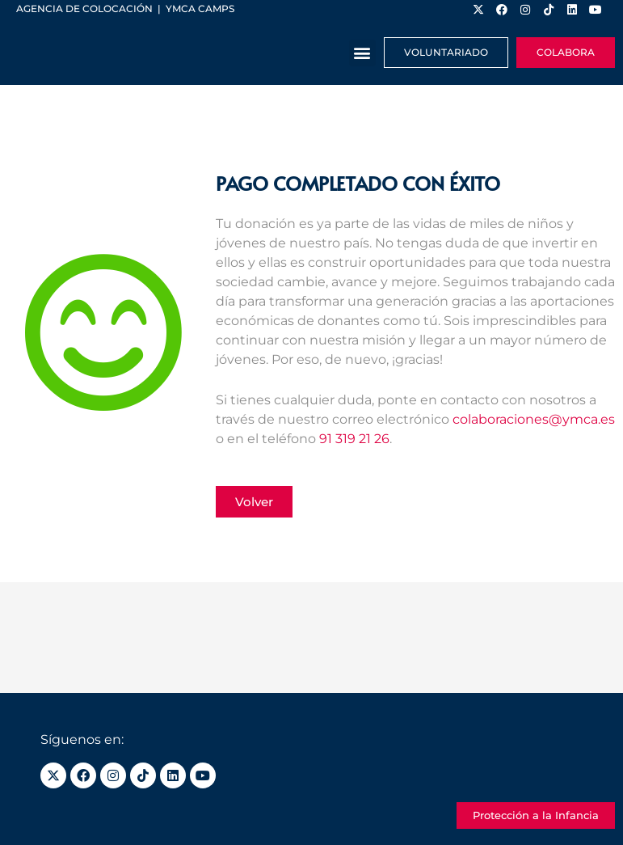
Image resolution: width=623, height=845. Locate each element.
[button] (362, 53)
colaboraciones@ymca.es (534, 419)
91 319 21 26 (354, 438)
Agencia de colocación (84, 8)
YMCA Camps (200, 8)
